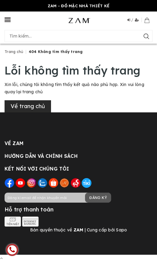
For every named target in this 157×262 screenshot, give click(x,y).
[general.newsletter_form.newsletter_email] (58, 198)
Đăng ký (98, 197)
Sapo (121, 230)
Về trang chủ (28, 106)
